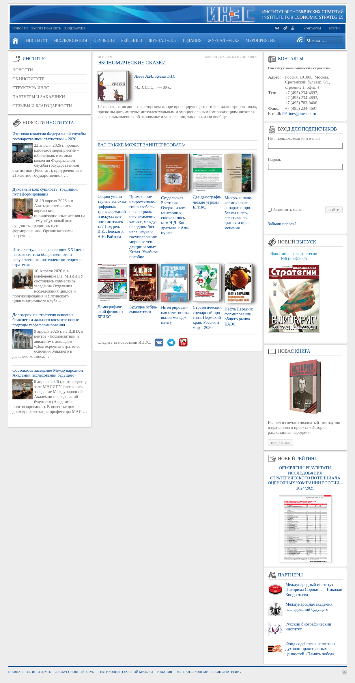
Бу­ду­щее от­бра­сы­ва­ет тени (143, 309)
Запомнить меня (287, 209)
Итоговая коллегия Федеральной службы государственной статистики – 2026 (49, 136)
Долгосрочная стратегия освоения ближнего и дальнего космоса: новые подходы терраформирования (45, 319)
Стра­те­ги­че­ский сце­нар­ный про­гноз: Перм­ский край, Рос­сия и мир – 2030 (207, 317)
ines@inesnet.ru (302, 113)
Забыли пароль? (282, 224)
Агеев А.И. (143, 76)
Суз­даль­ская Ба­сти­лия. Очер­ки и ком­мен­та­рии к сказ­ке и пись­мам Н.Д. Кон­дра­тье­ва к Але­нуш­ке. (175, 215)
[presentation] (305, 188)
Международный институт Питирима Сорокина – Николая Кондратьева (313, 589)
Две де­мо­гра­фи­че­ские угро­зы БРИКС (207, 202)
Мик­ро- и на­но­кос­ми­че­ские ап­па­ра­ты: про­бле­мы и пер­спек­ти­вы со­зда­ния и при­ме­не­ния (239, 213)
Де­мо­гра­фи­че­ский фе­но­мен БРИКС (110, 311)
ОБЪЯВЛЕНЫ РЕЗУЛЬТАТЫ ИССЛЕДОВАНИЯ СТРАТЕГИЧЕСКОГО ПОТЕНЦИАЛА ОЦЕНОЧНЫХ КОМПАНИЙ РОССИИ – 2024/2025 (305, 478)
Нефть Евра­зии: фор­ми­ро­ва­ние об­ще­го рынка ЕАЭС (239, 316)
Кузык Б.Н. (165, 76)
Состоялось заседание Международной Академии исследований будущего (47, 372)
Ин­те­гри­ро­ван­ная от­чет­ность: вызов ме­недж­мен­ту (175, 315)
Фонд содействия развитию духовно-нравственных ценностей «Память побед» (310, 648)
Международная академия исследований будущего (308, 606)
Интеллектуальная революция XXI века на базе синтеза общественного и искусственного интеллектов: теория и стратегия (48, 257)
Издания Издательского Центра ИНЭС (231, 56)
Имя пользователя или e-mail (294, 138)
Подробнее (280, 442)
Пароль (274, 159)
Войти (334, 28)
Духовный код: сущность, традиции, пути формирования (45, 191)
